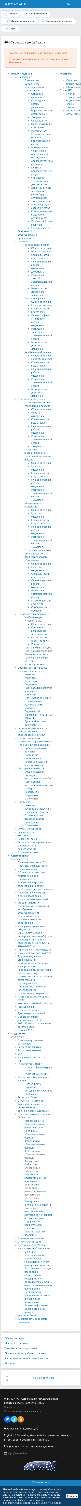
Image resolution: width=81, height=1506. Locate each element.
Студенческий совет (29, 828)
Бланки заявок (70, 105)
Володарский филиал (36, 244)
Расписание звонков (36, 654)
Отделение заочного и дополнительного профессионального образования (37, 555)
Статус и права (39, 637)
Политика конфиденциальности (22, 1411)
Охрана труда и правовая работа (34, 817)
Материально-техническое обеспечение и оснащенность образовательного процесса (42, 156)
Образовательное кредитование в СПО (30, 1018)
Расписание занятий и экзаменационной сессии (41, 280)
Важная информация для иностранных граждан (36, 1309)
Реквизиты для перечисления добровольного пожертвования (34, 845)
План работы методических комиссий (38, 783)
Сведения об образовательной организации (34, 87)
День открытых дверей (31, 1013)
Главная (13, 13)
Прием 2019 (25, 1030)
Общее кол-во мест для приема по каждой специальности (32, 876)
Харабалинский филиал (37, 352)
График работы (40, 640)
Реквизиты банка (27, 838)
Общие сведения (38, 13)
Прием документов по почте (34, 953)
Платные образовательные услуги (41, 171)
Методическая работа (31, 768)
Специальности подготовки (40, 256)
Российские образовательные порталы (34, 1134)
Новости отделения (37, 414)
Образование (39, 120)
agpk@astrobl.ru (17, 1453)
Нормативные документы (33, 993)
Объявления (73, 87)
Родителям (30, 681)
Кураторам (30, 677)
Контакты (37, 644)
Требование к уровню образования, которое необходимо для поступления (35, 886)
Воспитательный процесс (32, 667)
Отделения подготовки (22, 21)
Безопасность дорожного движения (39, 292)
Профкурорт (31, 822)
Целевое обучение (28, 1010)
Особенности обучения (39, 608)
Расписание (31, 1094)
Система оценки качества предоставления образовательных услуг (32, 731)
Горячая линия (26, 1006)
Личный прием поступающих (34, 949)
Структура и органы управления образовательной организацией (41, 107)
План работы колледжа (38, 647)
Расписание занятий (29, 1047)
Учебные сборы (27, 1315)
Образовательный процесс (33, 614)
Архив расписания (34, 664)
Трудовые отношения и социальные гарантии (37, 810)
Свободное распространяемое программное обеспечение (35, 1179)
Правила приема (27, 869)
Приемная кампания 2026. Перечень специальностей (33, 864)
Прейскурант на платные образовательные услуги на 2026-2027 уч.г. (34, 943)
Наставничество (40, 228)
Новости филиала (41, 251)
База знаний (73, 113)
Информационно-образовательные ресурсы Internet (34, 1124)
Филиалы (23, 241)
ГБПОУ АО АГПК (15, 4)
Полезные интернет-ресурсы (34, 1114)
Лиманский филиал (35, 298)
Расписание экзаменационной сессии (41, 382)
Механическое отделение (59, 21)
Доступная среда (41, 201)
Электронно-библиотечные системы (38, 1203)
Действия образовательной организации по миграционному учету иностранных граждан (37, 1258)
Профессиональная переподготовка (35, 763)
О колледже (25, 77)
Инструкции (73, 110)
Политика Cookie (52, 1502)
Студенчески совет (29, 852)
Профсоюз (24, 802)
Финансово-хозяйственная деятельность (39, 181)
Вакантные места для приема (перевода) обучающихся (41, 192)
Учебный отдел (33, 617)
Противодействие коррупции (41, 223)
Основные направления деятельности (39, 631)
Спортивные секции (35, 1073)
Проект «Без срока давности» (35, 723)
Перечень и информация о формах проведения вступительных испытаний (33, 896)
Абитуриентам (20, 855)
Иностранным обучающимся (34, 1248)
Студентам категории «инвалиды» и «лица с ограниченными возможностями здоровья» (33, 1105)
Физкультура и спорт (30, 1063)
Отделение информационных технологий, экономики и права (37, 454)
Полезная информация (31, 1238)
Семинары (30, 694)
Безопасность (26, 832)
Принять (72, 1496)
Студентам (30, 684)
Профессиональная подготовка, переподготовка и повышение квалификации (35, 741)
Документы (38, 117)
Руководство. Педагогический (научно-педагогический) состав (40, 137)
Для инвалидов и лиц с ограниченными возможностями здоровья (37, 703)
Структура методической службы (37, 776)
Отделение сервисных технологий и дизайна (37, 404)
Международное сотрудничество (41, 206)
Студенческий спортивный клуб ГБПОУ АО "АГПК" (38, 715)
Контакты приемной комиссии (35, 1003)
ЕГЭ (20, 1053)
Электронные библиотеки (32, 1162)
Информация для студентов (41, 602)
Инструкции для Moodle (32, 1245)
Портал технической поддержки (73, 97)
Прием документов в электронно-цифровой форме (35, 934)
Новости (29, 674)
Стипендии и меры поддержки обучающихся (41, 214)
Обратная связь (41, 1482)
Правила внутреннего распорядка (30, 1041)
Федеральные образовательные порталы (34, 1144)
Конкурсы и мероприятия (31, 790)
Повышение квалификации (32, 756)
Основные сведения (45, 1377)
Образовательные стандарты (41, 125)
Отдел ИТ (66, 90)
